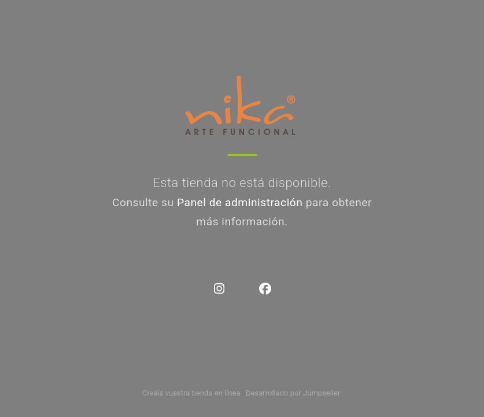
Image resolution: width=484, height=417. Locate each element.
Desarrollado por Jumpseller (293, 393)
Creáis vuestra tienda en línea (191, 393)
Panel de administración (240, 202)
